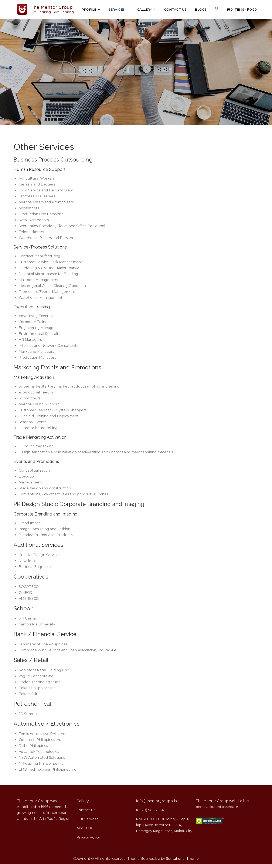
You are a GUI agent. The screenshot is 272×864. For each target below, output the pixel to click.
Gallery (144, 9)
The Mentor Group (51, 7)
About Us (84, 828)
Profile (89, 9)
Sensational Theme (182, 859)
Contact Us (175, 9)
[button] (217, 8)
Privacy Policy (88, 837)
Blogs (200, 9)
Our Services (87, 819)
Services (117, 9)
